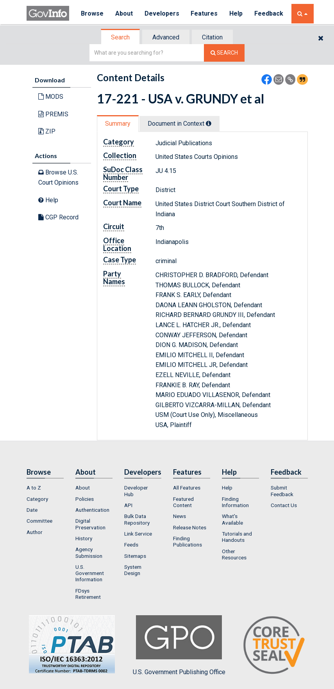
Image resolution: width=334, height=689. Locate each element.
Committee (39, 521)
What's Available (232, 519)
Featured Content (183, 502)
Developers (162, 13)
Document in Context (179, 123)
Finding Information (235, 502)
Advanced (165, 37)
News (179, 516)
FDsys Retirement (88, 594)
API (128, 505)
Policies (84, 499)
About (124, 13)
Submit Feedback (282, 490)
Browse (92, 13)
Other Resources (234, 554)
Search (120, 37)
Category (37, 499)
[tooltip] (208, 123)
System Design (132, 570)
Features (204, 13)
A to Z (34, 487)
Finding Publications (187, 541)
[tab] (121, 37)
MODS (50, 96)
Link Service (138, 534)
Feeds (131, 544)
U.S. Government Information (89, 573)
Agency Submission (88, 552)
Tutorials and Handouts (237, 537)
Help (236, 13)
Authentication (92, 510)
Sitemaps (135, 556)
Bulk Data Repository (137, 519)
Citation (212, 37)
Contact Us (284, 505)
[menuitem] (45, 487)
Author (35, 532)
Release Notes (189, 527)
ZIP (46, 131)
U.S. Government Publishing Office (179, 645)
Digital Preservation (90, 524)
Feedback (269, 13)
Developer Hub (136, 490)
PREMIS (53, 114)
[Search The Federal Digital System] (224, 53)
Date (32, 510)
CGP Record (58, 217)
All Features (186, 487)
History (83, 538)
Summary (117, 123)
